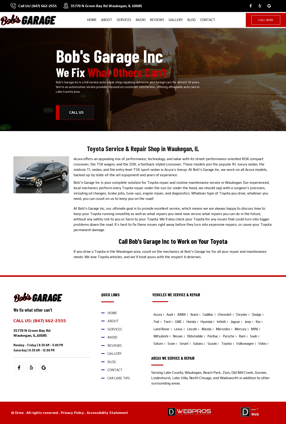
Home (92, 20)
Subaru (198, 343)
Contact (207, 20)
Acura (158, 314)
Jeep (247, 322)
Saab (253, 336)
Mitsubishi (161, 336)
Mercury (240, 329)
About (106, 20)
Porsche (228, 336)
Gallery (176, 20)
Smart (184, 343)
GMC (178, 322)
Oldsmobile (195, 336)
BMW (181, 314)
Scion (171, 343)
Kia (258, 322)
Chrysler (241, 314)
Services (124, 20)
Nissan (178, 336)
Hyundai (206, 322)
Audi (169, 314)
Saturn (158, 343)
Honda (191, 322)
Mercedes (223, 329)
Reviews (157, 20)
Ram (242, 336)
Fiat (156, 322)
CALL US (76, 112)
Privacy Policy (72, 413)
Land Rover (162, 329)
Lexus (178, 329)
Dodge (256, 314)
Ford (167, 322)
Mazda (206, 329)
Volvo (262, 343)
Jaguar (235, 322)
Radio (140, 20)
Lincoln (192, 329)
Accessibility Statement (107, 413)
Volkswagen (245, 343)
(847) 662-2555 (44, 6)
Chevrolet (224, 314)
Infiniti (221, 322)
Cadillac (208, 314)
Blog (191, 20)
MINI (254, 329)
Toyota (226, 343)
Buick (194, 314)
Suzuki (212, 343)
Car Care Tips (118, 378)
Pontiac (212, 336)
